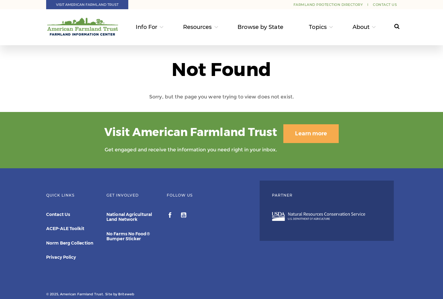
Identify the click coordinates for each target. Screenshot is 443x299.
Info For (146, 27)
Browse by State (260, 27)
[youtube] (184, 216)
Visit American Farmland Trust (87, 4)
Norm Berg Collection (69, 243)
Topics (318, 27)
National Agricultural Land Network (129, 217)
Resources (197, 27)
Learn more (311, 133)
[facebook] (170, 216)
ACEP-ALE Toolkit (65, 228)
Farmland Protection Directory (328, 4)
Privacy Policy (61, 257)
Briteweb (126, 294)
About (361, 27)
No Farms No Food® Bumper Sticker (128, 236)
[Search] (391, 27)
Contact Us (385, 4)
